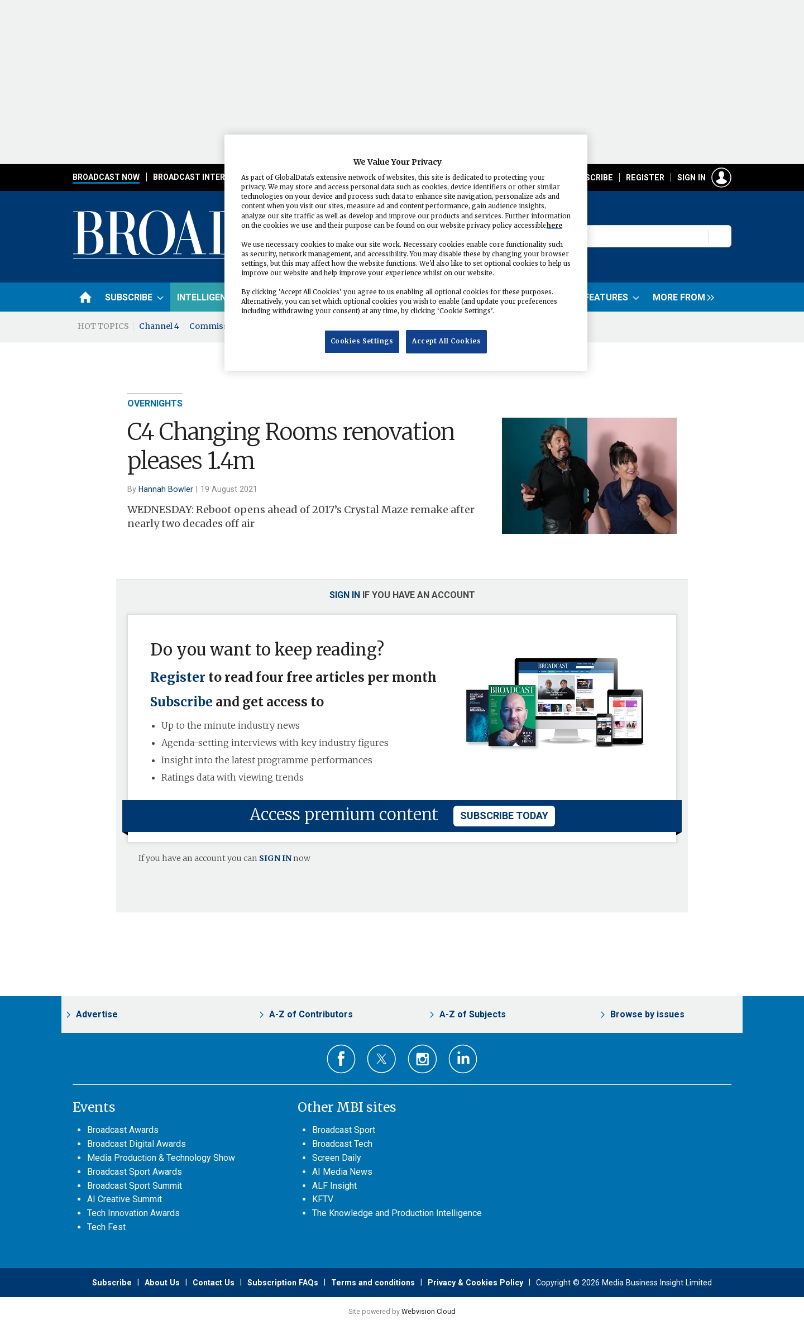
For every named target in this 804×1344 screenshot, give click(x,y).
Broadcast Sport (343, 1130)
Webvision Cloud (428, 1311)
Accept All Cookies (446, 341)
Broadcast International (208, 177)
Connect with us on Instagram (422, 1059)
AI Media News (342, 1171)
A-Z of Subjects (472, 1014)
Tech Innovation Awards (133, 1213)
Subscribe (591, 177)
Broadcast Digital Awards (136, 1144)
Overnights (155, 403)
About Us (162, 1282)
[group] (680, 297)
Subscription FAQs (282, 1282)
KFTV (322, 1199)
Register (645, 177)
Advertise (97, 1014)
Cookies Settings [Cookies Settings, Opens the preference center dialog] (362, 341)
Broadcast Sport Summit (134, 1185)
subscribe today (504, 815)
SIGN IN (275, 858)
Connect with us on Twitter (381, 1059)
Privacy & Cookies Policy (475, 1282)
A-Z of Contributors (311, 1014)
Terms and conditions (373, 1282)
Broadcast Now (106, 177)
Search (720, 236)
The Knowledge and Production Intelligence (397, 1213)
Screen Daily (336, 1157)
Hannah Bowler (165, 489)
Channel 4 (159, 326)
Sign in (691, 177)
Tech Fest (106, 1227)
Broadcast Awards (123, 1130)
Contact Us (213, 1282)
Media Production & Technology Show (161, 1157)
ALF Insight (334, 1185)
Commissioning (221, 326)
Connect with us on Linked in (463, 1059)
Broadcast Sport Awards (134, 1171)
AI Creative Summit (124, 1199)
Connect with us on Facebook (341, 1059)
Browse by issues (647, 1014)
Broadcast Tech (342, 1144)
